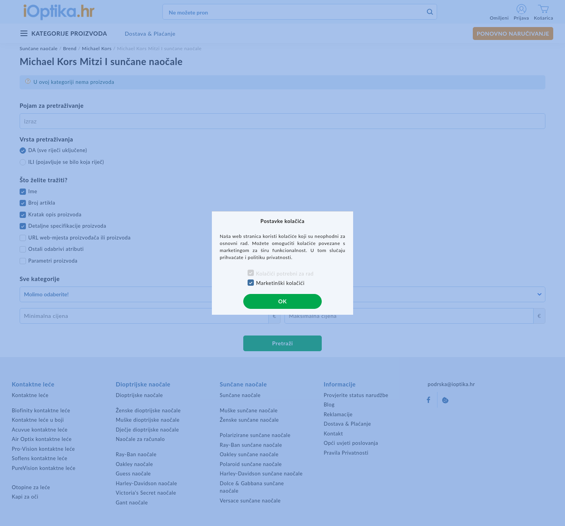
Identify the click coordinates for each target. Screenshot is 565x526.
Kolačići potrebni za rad (285, 273)
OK (282, 301)
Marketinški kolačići (280, 283)
